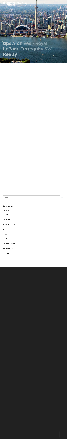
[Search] (62, 197)
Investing (6, 229)
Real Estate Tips (8, 248)
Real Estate (6, 239)
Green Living (7, 220)
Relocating (6, 253)
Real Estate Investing (9, 244)
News (5, 234)
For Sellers (6, 215)
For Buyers (6, 210)
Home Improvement (9, 224)
